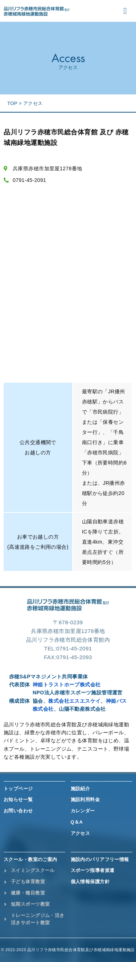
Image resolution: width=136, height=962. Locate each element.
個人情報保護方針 (90, 881)
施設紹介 (80, 788)
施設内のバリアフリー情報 (100, 859)
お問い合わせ (18, 810)
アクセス (80, 833)
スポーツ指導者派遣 (93, 870)
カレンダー (83, 810)
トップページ (18, 788)
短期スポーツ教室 (30, 904)
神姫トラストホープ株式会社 (66, 684)
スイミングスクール (33, 870)
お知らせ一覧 (18, 799)
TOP (12, 103)
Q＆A (77, 822)
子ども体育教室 (28, 881)
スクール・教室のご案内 (30, 859)
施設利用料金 (85, 799)
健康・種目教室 (28, 893)
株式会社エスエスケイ (74, 701)
